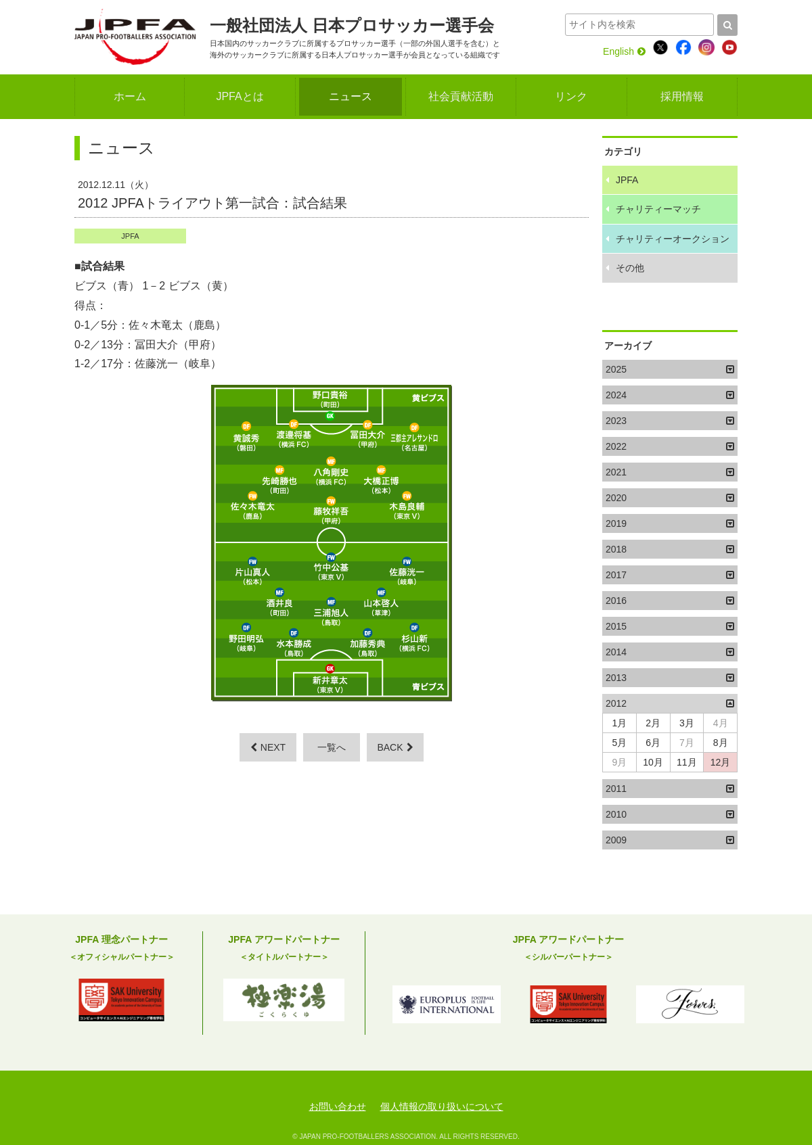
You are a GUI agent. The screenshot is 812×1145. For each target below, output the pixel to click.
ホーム (130, 96)
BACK (395, 747)
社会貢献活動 (460, 96)
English (624, 51)
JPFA (130, 236)
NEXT (268, 747)
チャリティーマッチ (658, 209)
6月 (653, 742)
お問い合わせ (337, 1106)
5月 (619, 742)
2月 (653, 723)
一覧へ (331, 747)
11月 (687, 762)
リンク (571, 96)
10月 (653, 762)
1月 (619, 723)
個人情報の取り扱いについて (441, 1106)
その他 (630, 267)
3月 (686, 723)
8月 (720, 742)
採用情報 (682, 96)
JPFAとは (239, 96)
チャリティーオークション (672, 238)
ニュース (350, 96)
